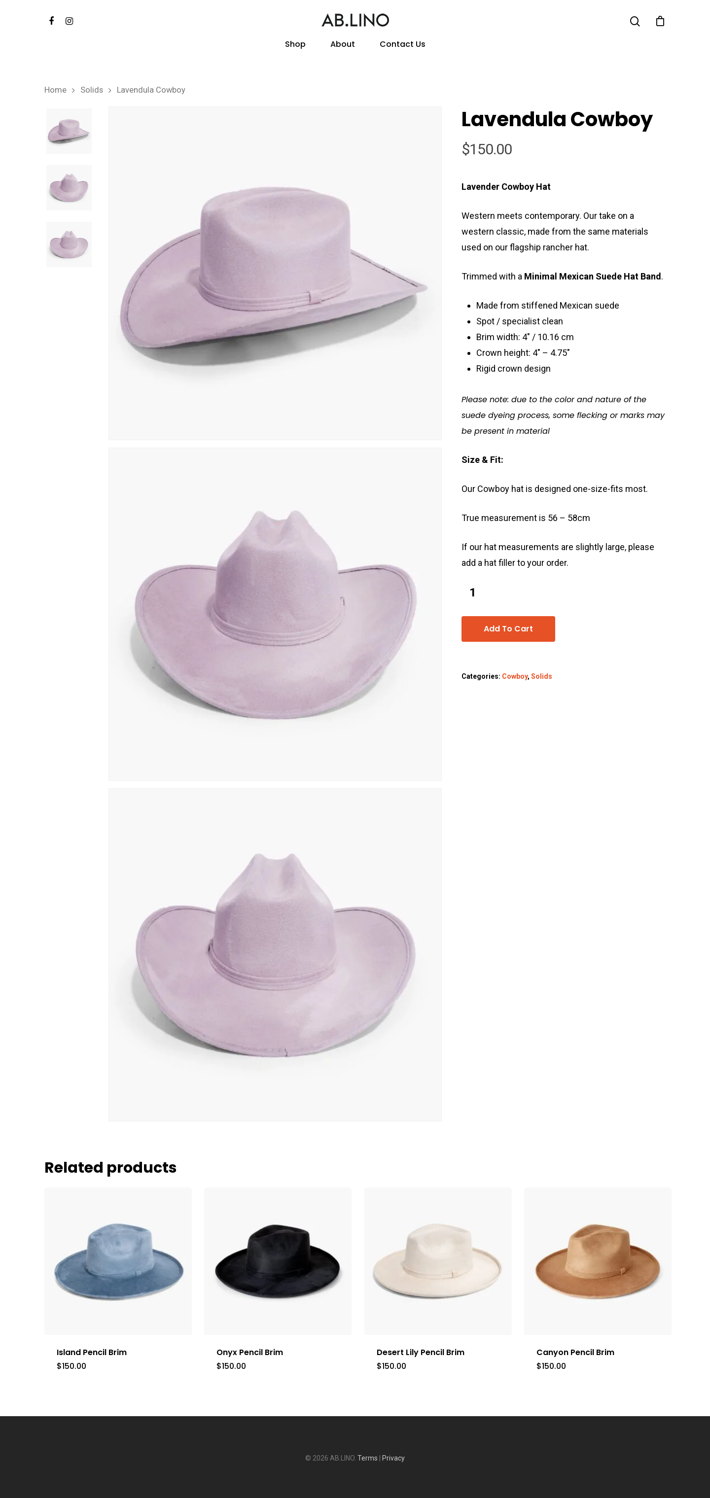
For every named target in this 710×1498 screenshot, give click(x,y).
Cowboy (515, 676)
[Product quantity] (473, 592)
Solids (91, 90)
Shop (295, 45)
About (342, 45)
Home (55, 90)
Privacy (393, 1458)
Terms (367, 1458)
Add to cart (508, 628)
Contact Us (403, 45)
